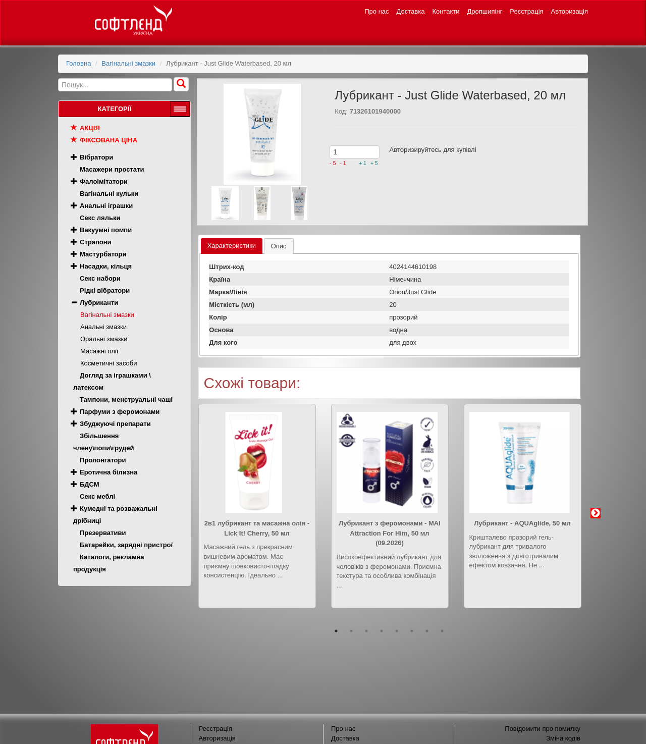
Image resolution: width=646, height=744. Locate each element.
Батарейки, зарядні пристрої (126, 545)
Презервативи (103, 533)
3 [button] (366, 631)
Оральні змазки (104, 339)
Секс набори (100, 278)
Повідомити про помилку (542, 728)
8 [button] (442, 631)
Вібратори (96, 157)
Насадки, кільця (106, 266)
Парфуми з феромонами (119, 411)
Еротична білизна (108, 472)
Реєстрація (526, 11)
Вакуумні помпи (106, 230)
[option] (257, 513)
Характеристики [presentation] (231, 245)
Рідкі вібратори (105, 290)
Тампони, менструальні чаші (126, 399)
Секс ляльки (100, 218)
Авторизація (569, 11)
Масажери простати (112, 169)
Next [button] (595, 513)
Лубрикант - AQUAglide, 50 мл (522, 523)
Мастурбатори (103, 254)
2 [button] (351, 631)
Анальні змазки (103, 327)
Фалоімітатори (104, 181)
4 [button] (381, 631)
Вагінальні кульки (109, 193)
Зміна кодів (563, 738)
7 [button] (427, 631)
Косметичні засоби (108, 363)
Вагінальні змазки (128, 63)
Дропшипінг (485, 11)
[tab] (231, 246)
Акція (90, 128)
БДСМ (89, 484)
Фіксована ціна (108, 140)
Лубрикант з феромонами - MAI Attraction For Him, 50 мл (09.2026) (390, 533)
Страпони (96, 242)
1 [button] (336, 631)
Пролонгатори (103, 460)
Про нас (376, 11)
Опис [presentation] (279, 246)
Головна (78, 63)
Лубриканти (99, 302)
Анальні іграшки (106, 205)
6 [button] (412, 631)
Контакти (445, 11)
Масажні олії (99, 351)
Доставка (411, 11)
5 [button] (397, 631)
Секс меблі (97, 496)
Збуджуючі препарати (115, 424)
